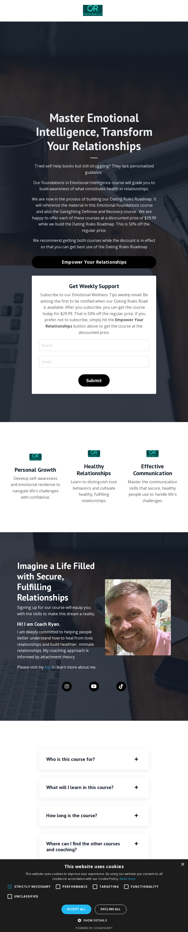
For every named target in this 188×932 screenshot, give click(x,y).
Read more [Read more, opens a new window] (128, 879)
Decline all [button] (110, 909)
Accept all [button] (76, 909)
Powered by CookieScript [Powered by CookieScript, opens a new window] (94, 928)
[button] (10, 887)
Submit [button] (94, 380)
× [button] (182, 864)
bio (48, 667)
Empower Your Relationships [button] (94, 262)
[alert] (94, 895)
